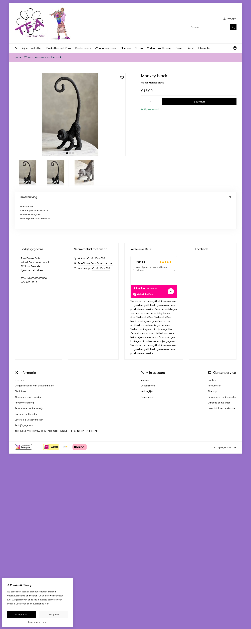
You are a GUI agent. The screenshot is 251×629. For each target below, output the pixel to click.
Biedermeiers (83, 48)
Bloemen (125, 48)
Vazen (139, 48)
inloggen (229, 18)
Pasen (179, 48)
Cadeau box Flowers (159, 48)
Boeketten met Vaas (58, 48)
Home (18, 57)
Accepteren (21, 614)
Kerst (190, 48)
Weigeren (54, 614)
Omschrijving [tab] (125, 197)
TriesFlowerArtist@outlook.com (95, 236)
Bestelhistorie (148, 358)
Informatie (204, 48)
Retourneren (214, 358)
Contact (212, 352)
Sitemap (212, 364)
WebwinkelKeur (144, 289)
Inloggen (145, 352)
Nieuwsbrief (147, 369)
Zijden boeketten (32, 48)
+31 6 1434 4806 (96, 231)
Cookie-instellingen (37, 622)
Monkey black (54, 57)
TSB (234, 420)
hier (170, 301)
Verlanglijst (147, 364)
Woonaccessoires (105, 48)
